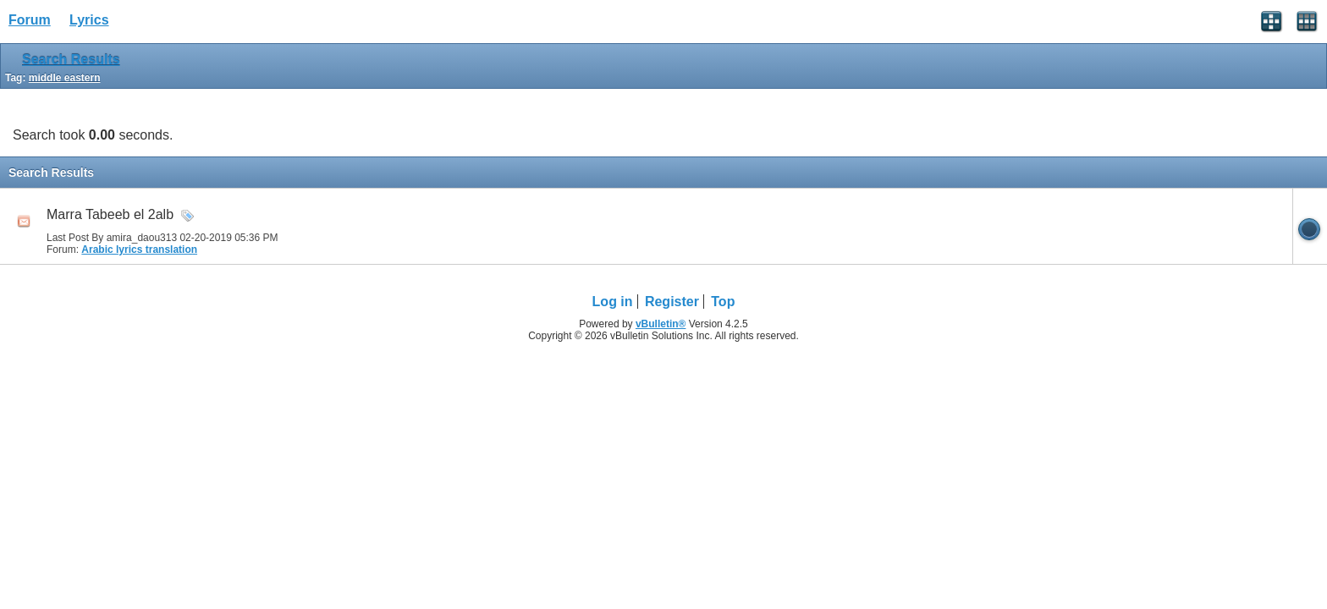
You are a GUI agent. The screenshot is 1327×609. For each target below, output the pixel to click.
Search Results (71, 59)
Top (723, 301)
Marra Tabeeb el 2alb (110, 214)
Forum (29, 20)
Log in (612, 301)
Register (672, 301)
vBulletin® (661, 324)
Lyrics (89, 20)
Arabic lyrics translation (139, 249)
